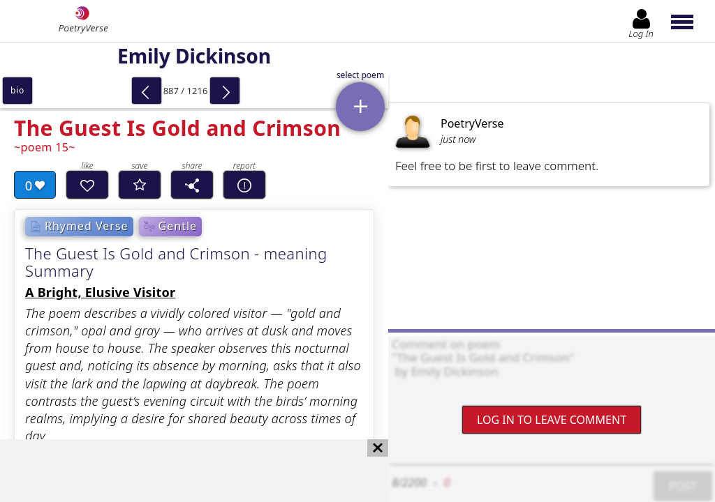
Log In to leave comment (551, 419)
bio (17, 90)
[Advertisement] (180, 470)
